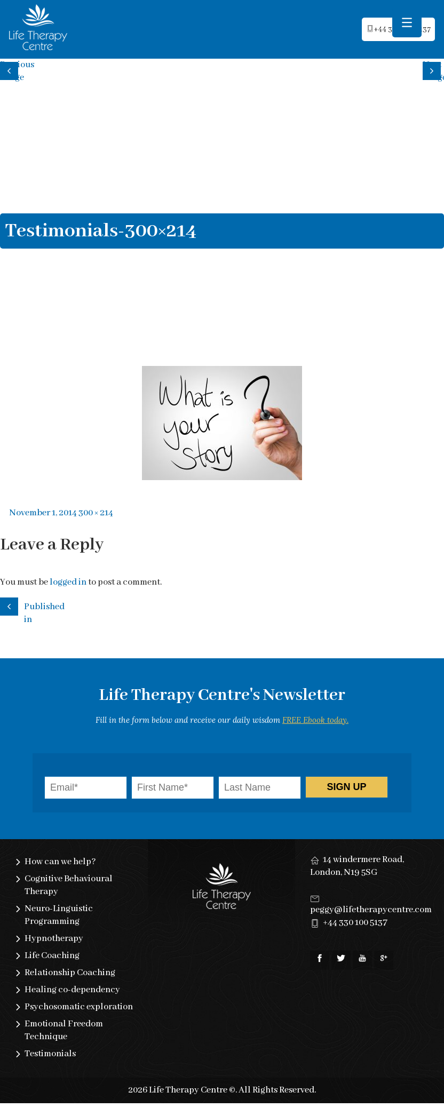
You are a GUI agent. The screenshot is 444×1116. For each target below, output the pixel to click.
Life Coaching (52, 955)
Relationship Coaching (70, 972)
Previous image (10, 69)
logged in (68, 582)
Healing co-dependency (72, 989)
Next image (433, 69)
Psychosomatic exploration (79, 1007)
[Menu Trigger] (407, 22)
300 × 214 (95, 513)
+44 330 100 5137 (355, 922)
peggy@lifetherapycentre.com (371, 909)
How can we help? (60, 861)
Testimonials (50, 1053)
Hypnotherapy (54, 938)
